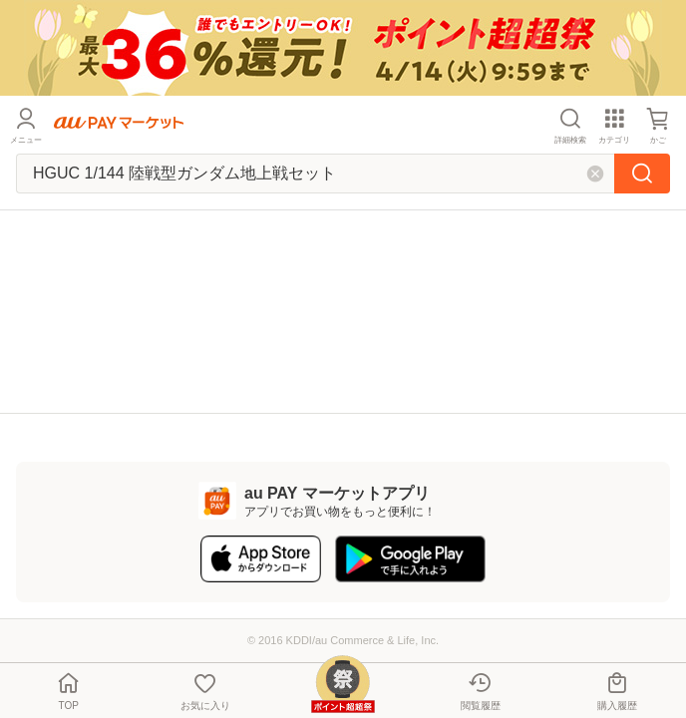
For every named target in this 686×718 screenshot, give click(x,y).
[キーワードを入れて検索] (315, 173)
